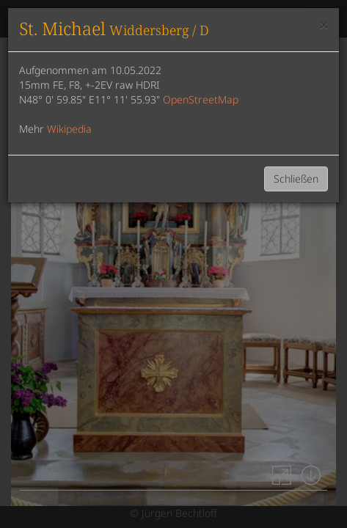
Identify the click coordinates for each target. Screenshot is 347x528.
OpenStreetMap (200, 99)
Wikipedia (69, 129)
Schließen (296, 179)
